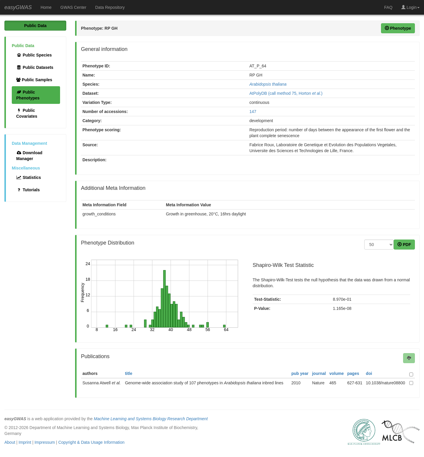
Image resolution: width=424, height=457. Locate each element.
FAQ (388, 7)
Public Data (35, 25)
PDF (404, 244)
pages (353, 373)
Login (410, 7)
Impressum (44, 442)
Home (46, 7)
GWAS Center (73, 7)
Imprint (25, 442)
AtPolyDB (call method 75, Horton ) (285, 93)
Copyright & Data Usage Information (91, 442)
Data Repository (110, 7)
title (128, 373)
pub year (299, 373)
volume (336, 373)
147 (252, 111)
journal (319, 373)
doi (369, 373)
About (9, 442)
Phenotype (398, 28)
